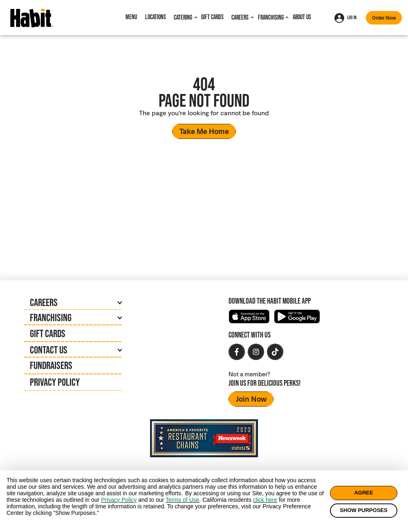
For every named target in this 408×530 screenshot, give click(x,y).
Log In (345, 18)
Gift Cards (212, 17)
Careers (240, 17)
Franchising (271, 17)
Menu (131, 17)
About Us (302, 17)
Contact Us (48, 350)
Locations (155, 17)
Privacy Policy (55, 382)
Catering (183, 17)
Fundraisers (51, 365)
